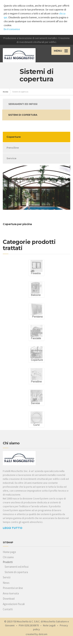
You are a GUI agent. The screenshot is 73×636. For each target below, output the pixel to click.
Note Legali (49, 625)
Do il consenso (12, 29)
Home (5, 92)
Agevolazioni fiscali (14, 604)
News (6, 582)
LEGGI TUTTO (12, 528)
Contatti (8, 609)
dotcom (43, 634)
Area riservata (11, 593)
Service (11, 158)
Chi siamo (8, 557)
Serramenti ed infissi (22, 104)
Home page (9, 552)
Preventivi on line (13, 588)
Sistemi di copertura (22, 114)
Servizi (6, 577)
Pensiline (13, 147)
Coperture (14, 136)
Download (9, 598)
